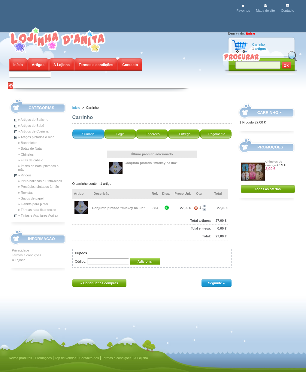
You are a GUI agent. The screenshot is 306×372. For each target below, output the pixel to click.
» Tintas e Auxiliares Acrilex (38, 215)
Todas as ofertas (268, 189)
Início (18, 65)
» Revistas (25, 192)
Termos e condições (96, 65)
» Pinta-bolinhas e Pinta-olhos (40, 181)
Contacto (287, 10)
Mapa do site (265, 10)
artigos (260, 48)
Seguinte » (216, 283)
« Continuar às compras (99, 283)
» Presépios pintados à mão (38, 186)
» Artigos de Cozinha (33, 131)
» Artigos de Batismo (33, 119)
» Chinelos (26, 154)
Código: (80, 261)
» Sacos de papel (31, 198)
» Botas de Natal (30, 148)
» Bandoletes (27, 143)
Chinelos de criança (273, 163)
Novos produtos (20, 358)
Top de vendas (65, 358)
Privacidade (20, 250)
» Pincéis (25, 175)
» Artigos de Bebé (31, 125)
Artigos (38, 65)
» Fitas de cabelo (30, 160)
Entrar (250, 33)
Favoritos (243, 10)
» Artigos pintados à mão (36, 137)
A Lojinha (61, 65)
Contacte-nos (89, 358)
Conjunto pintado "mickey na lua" (151, 163)
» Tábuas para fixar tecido (37, 210)
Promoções (270, 147)
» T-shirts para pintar (33, 204)
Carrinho (258, 44)
